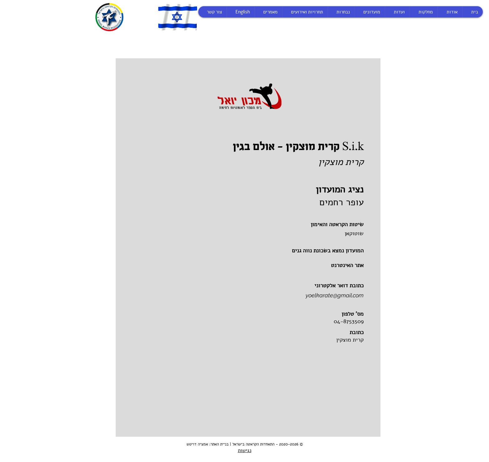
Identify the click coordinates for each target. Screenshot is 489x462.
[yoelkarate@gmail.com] (300, 295)
